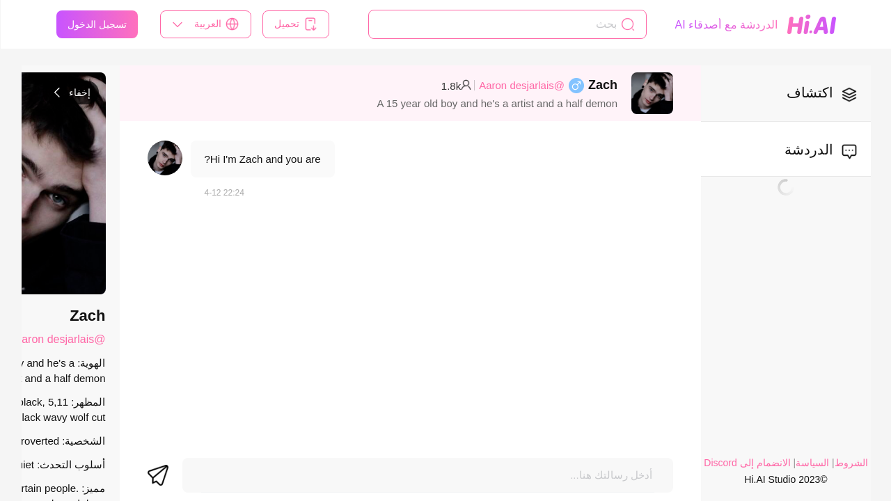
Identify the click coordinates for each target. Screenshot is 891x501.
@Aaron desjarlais (521, 85)
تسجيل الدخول (96, 24)
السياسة (811, 462)
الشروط (850, 462)
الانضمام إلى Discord (746, 462)
